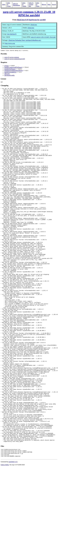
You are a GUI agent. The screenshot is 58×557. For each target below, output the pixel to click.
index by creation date (31, 4)
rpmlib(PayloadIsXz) (10, 72)
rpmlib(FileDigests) (10, 69)
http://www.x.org (10, 43)
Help (49, 4)
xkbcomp (7, 74)
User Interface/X (11, 34)
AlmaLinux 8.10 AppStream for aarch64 (31, 20)
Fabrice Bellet (5, 538)
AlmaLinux (33, 24)
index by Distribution (16, 4)
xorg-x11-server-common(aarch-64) (14, 59)
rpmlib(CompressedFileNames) (13, 67)
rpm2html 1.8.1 (13, 535)
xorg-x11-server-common (11, 57)
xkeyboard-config (9, 75)
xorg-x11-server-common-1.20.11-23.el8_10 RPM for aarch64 (29, 13)
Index (3, 4)
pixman (6, 66)
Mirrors (44, 4)
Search (54, 4)
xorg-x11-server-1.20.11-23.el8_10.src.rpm (43, 37)
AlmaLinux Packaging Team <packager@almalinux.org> (24, 40)
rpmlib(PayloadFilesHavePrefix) (13, 71)
